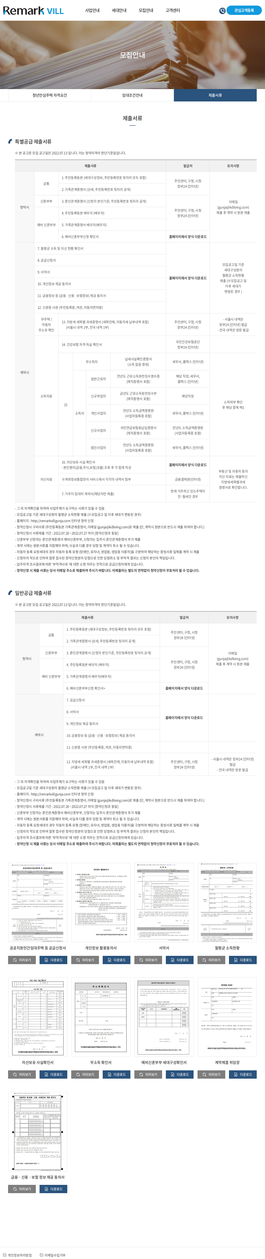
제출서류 (215, 95)
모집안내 (146, 10)
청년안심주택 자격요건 (50, 95)
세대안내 (119, 10)
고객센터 (173, 10)
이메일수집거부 (55, 1254)
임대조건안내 (132, 95)
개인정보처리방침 (20, 1254)
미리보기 (25, 960)
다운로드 (57, 960)
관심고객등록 (243, 10)
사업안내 (92, 10)
